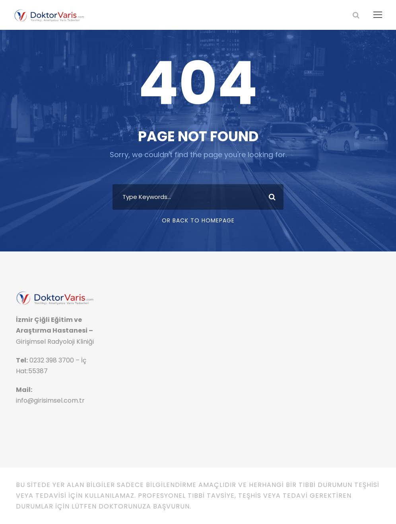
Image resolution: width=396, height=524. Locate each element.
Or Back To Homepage (198, 220)
